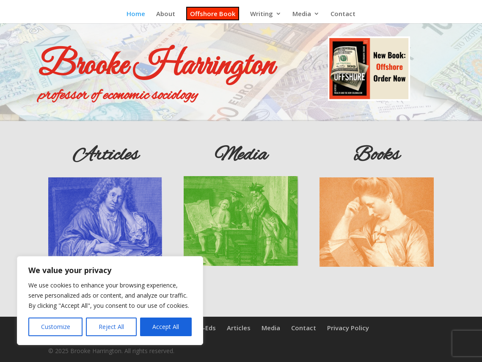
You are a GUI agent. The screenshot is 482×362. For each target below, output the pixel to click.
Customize (55, 327)
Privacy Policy (348, 327)
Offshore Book (212, 13)
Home (136, 14)
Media (301, 14)
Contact (343, 14)
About (165, 14)
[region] (110, 300)
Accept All (165, 327)
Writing (261, 14)
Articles (239, 327)
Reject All (111, 327)
